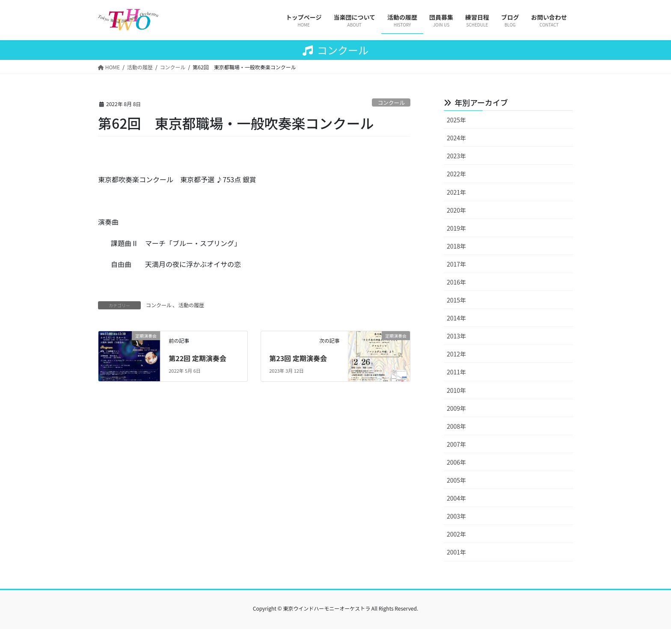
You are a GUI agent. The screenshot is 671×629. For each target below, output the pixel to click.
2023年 (456, 155)
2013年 (456, 336)
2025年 (456, 120)
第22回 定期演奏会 (197, 358)
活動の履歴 (191, 305)
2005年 (456, 480)
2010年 (456, 390)
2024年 (456, 138)
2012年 (456, 354)
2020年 (456, 210)
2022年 (456, 173)
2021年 (456, 192)
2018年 (456, 246)
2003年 (456, 516)
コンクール (391, 102)
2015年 (456, 300)
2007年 (456, 444)
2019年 (456, 228)
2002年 (456, 534)
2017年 (456, 264)
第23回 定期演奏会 (298, 358)
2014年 (456, 318)
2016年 (456, 282)
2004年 (456, 498)
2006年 (456, 462)
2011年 (456, 372)
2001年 (456, 552)
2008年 (456, 426)
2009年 (456, 408)
